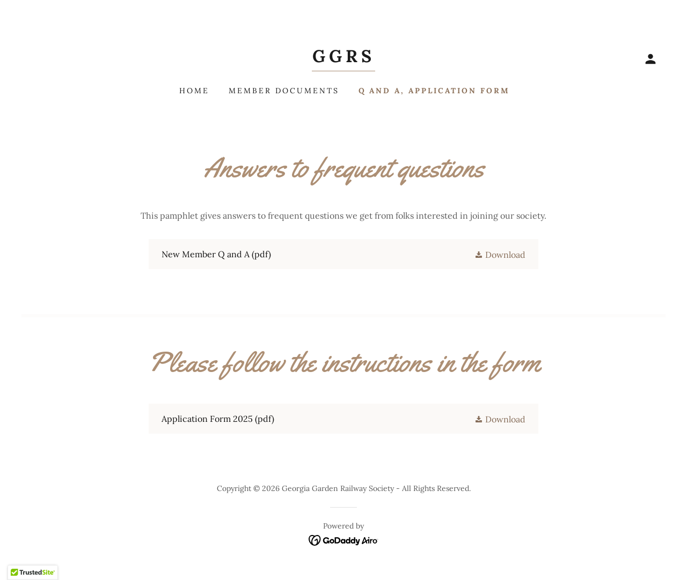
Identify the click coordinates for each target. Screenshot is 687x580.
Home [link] (194, 90)
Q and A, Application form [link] (434, 90)
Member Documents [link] (284, 90)
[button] (650, 59)
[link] (343, 59)
